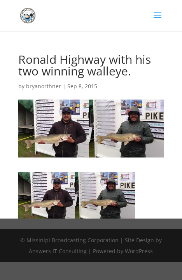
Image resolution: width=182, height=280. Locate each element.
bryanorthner (43, 86)
